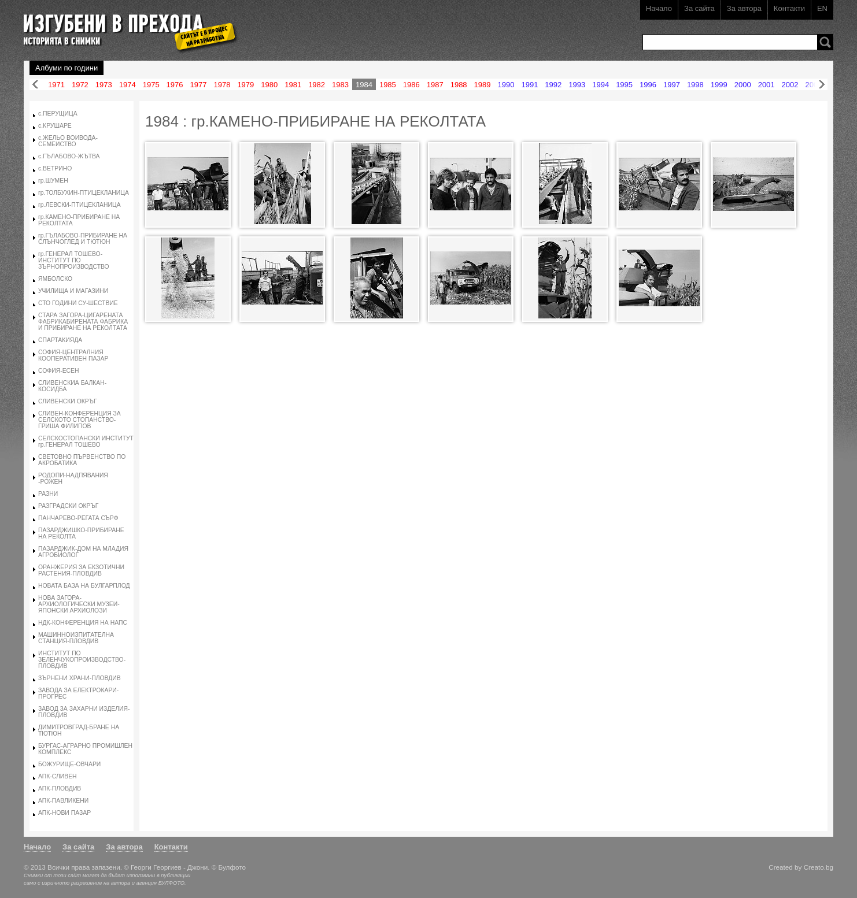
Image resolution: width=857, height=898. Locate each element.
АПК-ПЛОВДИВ (59, 788)
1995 (624, 84)
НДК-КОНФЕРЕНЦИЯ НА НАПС (82, 622)
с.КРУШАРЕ (55, 126)
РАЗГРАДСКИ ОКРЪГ (68, 506)
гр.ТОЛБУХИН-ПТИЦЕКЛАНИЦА (83, 193)
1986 (411, 84)
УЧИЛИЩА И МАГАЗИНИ (73, 291)
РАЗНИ (48, 494)
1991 (529, 84)
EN (822, 8)
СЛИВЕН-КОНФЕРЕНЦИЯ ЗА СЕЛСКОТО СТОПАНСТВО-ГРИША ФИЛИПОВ (79, 419)
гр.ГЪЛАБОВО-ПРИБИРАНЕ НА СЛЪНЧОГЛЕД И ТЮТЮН (82, 238)
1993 (576, 84)
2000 (742, 84)
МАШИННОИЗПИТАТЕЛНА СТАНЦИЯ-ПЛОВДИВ (76, 638)
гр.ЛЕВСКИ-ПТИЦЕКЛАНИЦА (79, 205)
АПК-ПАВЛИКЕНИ (63, 800)
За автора (744, 8)
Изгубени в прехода (126, 25)
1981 (293, 84)
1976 (175, 84)
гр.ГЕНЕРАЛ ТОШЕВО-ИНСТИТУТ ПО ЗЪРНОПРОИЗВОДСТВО (73, 260)
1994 (600, 84)
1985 (387, 84)
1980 (269, 84)
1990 (506, 84)
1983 (340, 84)
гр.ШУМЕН (53, 180)
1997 (671, 84)
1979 (245, 84)
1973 (103, 84)
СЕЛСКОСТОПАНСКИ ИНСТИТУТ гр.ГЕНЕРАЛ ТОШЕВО (86, 441)
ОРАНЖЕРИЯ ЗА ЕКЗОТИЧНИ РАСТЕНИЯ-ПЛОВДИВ (81, 570)
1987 (435, 84)
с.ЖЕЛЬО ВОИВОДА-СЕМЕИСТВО (68, 141)
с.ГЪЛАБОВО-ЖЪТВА (69, 156)
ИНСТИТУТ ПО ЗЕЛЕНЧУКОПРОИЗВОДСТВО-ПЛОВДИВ (81, 659)
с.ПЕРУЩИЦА (57, 113)
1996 (648, 84)
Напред (822, 85)
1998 (695, 84)
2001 (766, 84)
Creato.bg (818, 867)
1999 (719, 84)
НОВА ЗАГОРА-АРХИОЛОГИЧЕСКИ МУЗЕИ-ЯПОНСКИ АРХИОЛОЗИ (79, 604)
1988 (458, 84)
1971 (56, 84)
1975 (151, 84)
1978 (221, 84)
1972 (80, 84)
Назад (35, 85)
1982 (316, 84)
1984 (364, 84)
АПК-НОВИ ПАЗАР (64, 813)
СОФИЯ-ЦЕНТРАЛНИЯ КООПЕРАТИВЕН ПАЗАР (73, 355)
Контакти (789, 8)
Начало (659, 8)
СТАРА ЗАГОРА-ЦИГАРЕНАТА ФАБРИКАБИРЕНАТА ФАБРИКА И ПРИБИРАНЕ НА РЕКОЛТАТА (83, 321)
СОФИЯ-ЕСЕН (58, 371)
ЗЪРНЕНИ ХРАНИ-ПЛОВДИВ (79, 678)
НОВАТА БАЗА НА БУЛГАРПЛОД (84, 585)
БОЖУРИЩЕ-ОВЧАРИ (69, 764)
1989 (482, 84)
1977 (198, 84)
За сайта (699, 8)
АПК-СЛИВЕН (57, 776)
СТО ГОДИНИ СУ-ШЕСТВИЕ (78, 303)
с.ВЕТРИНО (55, 168)
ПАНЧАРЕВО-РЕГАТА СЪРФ (78, 518)
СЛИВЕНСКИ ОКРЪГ (67, 401)
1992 (553, 84)
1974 (127, 84)
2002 (790, 84)
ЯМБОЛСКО (55, 279)
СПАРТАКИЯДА (60, 340)
